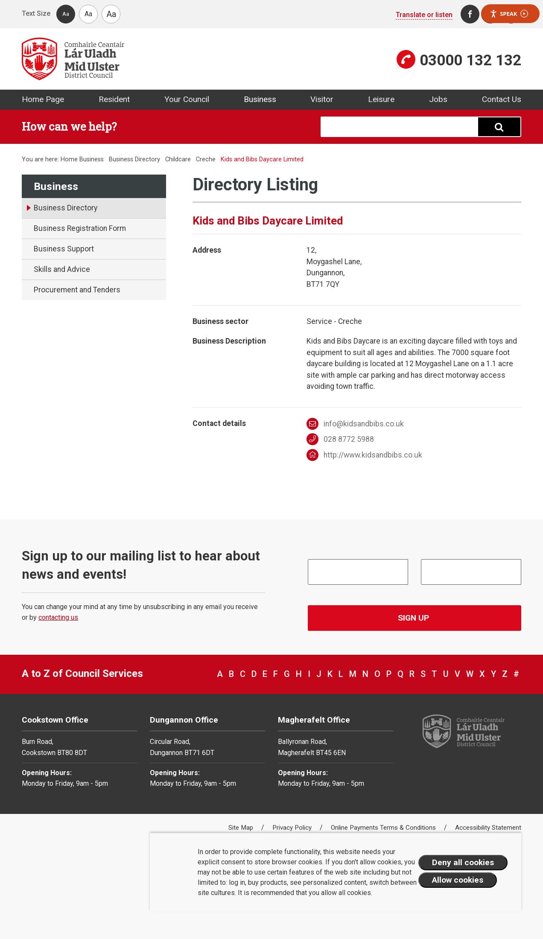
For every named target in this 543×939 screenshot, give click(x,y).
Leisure (381, 99)
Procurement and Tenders (77, 290)
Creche (206, 159)
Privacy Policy (292, 827)
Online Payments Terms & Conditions (384, 827)
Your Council (186, 99)
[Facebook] (470, 14)
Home (69, 159)
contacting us (58, 617)
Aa (65, 14)
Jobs (438, 99)
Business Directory (134, 159)
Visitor (321, 99)
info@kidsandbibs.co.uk (355, 424)
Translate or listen (424, 15)
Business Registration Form (80, 228)
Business (260, 99)
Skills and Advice (62, 269)
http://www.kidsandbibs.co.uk (365, 455)
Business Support (64, 249)
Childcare (178, 159)
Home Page (43, 99)
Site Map (241, 827)
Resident (114, 99)
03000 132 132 (470, 60)
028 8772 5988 (340, 439)
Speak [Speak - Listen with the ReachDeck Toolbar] (509, 14)
